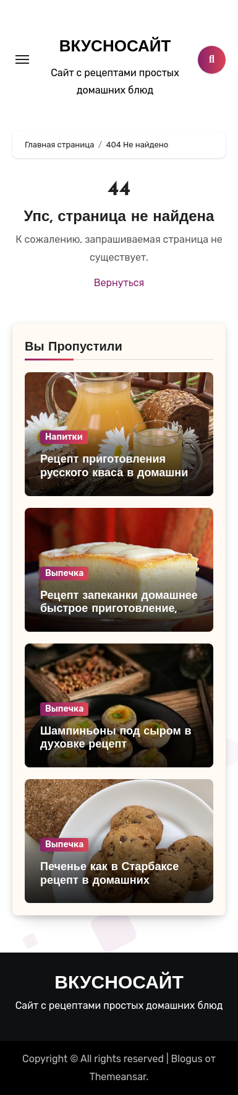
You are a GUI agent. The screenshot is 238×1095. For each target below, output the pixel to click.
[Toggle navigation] (22, 59)
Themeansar (118, 1077)
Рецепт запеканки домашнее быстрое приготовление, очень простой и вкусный (119, 609)
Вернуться (119, 283)
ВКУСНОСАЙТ (115, 47)
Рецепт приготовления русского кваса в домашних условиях (117, 473)
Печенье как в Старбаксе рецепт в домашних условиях (109, 881)
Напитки (64, 437)
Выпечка (64, 573)
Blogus (187, 1059)
